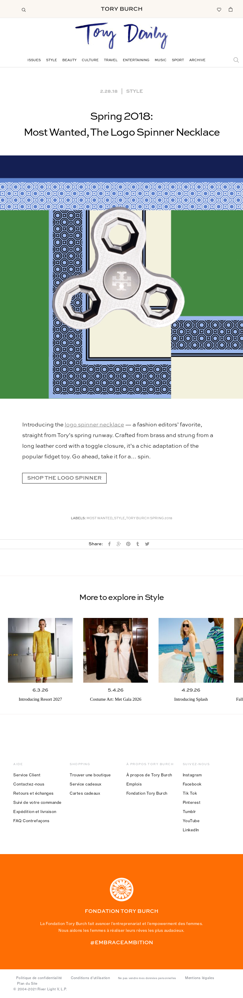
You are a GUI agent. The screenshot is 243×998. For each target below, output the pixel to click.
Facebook (192, 784)
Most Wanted (99, 518)
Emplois (134, 784)
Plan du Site (27, 983)
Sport (178, 60)
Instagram (192, 775)
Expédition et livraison (34, 811)
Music (161, 60)
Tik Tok (190, 793)
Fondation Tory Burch (146, 793)
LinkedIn (191, 829)
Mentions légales (199, 978)
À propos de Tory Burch (149, 775)
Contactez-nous (28, 784)
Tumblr (189, 811)
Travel (111, 60)
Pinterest (192, 802)
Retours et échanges (33, 793)
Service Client (26, 775)
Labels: (78, 518)
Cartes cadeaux (85, 793)
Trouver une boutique (90, 775)
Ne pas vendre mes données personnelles (147, 978)
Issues (34, 60)
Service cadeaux (86, 784)
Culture (90, 60)
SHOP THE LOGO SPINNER (64, 478)
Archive (197, 60)
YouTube (191, 820)
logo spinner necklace (94, 425)
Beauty (69, 60)
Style (51, 60)
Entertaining (136, 60)
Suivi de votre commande (37, 802)
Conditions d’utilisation (90, 978)
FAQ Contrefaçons (31, 820)
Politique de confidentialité (39, 978)
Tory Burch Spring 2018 (149, 518)
